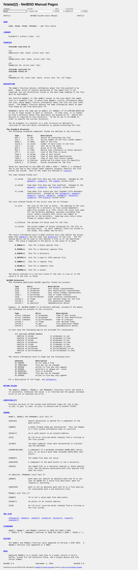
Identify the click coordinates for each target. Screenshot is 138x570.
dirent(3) (52, 237)
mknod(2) (31, 181)
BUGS (5, 551)
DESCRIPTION (9, 84)
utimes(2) (42, 181)
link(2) (41, 195)
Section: (30, 9)
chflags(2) (64, 193)
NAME (5, 22)
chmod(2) (76, 193)
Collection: (69, 9)
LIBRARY (7, 32)
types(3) (68, 171)
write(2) (57, 187)
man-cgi (64, 567)
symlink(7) (14, 520)
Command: (7, 9)
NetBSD (38, 567)
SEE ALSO (7, 514)
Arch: (58, 9)
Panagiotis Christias (75, 567)
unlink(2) (73, 195)
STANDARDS (8, 526)
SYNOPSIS (7, 42)
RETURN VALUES (10, 386)
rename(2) (62, 195)
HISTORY (7, 539)
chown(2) (31, 195)
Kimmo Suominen (48, 567)
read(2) (56, 181)
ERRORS (6, 413)
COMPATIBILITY (10, 400)
